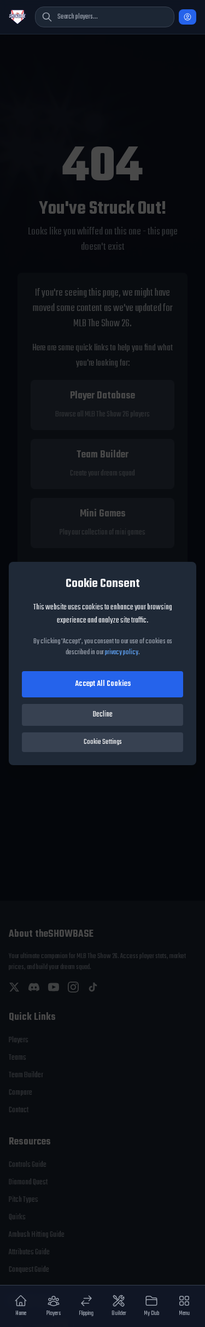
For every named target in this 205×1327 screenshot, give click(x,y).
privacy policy (121, 652)
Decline (103, 714)
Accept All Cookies (103, 684)
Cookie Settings (103, 742)
